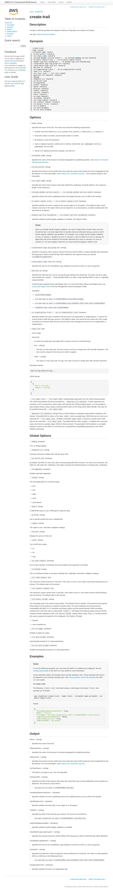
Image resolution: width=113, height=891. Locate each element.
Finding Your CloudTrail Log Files (72, 174)
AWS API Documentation (46, 34)
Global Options (12, 31)
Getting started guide (40, 671)
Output (9, 36)
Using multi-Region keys (41, 286)
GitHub (69, 2)
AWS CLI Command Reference (21, 2)
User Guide (52, 2)
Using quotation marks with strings (81, 677)
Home (42, 2)
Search (23, 46)
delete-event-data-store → (98, 7)
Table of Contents (15, 18)
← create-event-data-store (77, 7)
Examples (10, 34)
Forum (61, 2)
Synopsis (10, 27)
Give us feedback (11, 63)
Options (9, 29)
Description (11, 25)
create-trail (8, 23)
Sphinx (105, 886)
